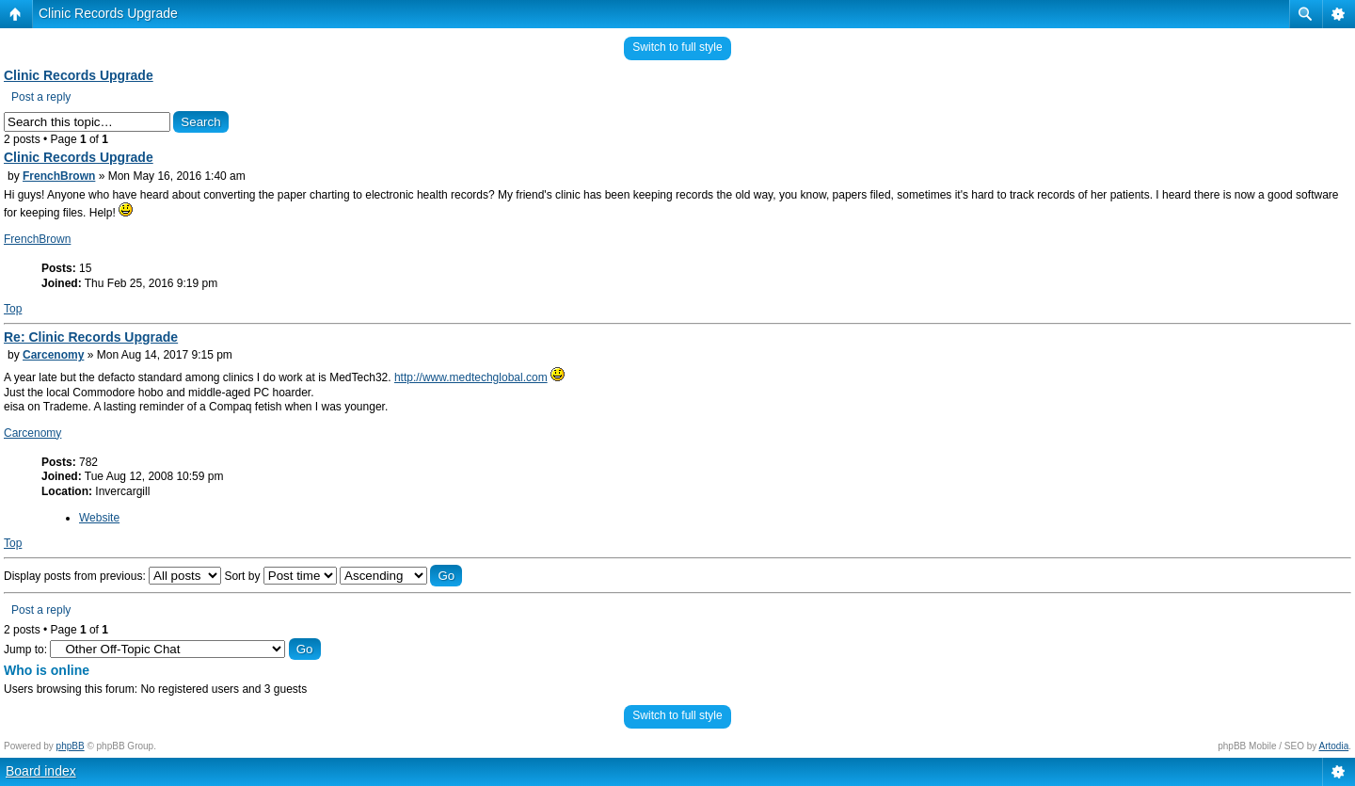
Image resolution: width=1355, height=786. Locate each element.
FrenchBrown (59, 176)
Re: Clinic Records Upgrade (91, 337)
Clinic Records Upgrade (108, 13)
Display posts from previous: (112, 576)
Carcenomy (53, 354)
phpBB (70, 746)
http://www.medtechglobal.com (471, 377)
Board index (41, 770)
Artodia (1334, 746)
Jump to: (25, 649)
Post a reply (41, 97)
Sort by (280, 576)
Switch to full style (677, 47)
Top (13, 308)
